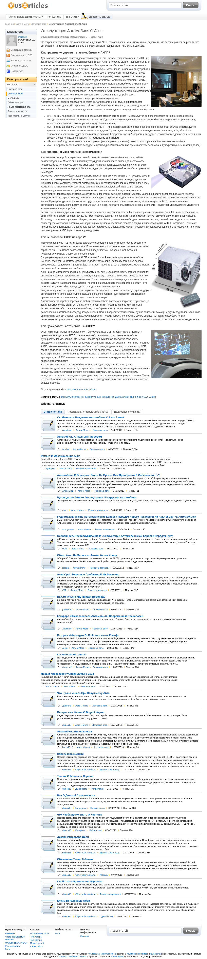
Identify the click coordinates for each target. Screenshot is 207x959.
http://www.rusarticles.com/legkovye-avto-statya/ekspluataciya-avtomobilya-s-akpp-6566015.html (108, 397)
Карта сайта (36, 946)
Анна (65, 648)
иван (64, 510)
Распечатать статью (21, 60)
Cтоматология (97, 808)
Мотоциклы (13, 98)
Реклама (84, 936)
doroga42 (67, 667)
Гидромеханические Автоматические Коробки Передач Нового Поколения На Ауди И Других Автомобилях (126, 516)
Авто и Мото (22, 24)
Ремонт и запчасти (86, 468)
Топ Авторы (54, 16)
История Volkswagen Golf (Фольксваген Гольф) (88, 635)
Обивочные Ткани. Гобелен (75, 859)
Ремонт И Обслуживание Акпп (60, 456)
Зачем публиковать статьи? (26, 16)
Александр (67, 491)
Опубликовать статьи (16, 943)
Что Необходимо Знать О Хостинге (79, 814)
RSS (57, 933)
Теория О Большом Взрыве (75, 776)
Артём (65, 449)
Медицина (80, 808)
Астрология (98, 789)
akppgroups (68, 529)
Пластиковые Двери (70, 753)
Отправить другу (19, 65)
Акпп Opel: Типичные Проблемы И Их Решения (87, 574)
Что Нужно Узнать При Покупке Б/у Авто (83, 693)
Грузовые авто (15, 89)
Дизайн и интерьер (109, 769)
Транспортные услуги (19, 116)
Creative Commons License (72, 956)
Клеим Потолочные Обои (73, 900)
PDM (64, 548)
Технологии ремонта (110, 894)
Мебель (104, 875)
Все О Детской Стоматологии (76, 795)
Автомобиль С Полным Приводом (79, 436)
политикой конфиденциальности (144, 954)
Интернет (80, 830)
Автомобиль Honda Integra (74, 731)
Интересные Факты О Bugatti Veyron (81, 712)
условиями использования (102, 954)
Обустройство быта (85, 769)
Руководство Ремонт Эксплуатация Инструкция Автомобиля (96, 497)
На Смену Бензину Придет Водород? (81, 596)
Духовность (81, 789)
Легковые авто (38, 24)
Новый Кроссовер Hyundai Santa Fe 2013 (67, 673)
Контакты (10, 933)
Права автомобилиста (19, 107)
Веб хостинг (95, 830)
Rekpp (65, 568)
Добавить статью (99, 16)
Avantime (67, 430)
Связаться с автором (22, 50)
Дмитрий (50, 468)
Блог (7, 949)
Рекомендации (12, 946)
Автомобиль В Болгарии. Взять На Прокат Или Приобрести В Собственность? (108, 475)
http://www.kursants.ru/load (81, 389)
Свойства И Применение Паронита (79, 881)
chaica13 (66, 725)
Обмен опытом (15, 102)
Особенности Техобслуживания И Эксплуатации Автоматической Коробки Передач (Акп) (115, 536)
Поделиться (17, 71)
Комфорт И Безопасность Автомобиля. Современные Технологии (100, 616)
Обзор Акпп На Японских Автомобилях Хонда (87, 555)
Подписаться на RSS (22, 55)
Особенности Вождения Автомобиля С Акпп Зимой (90, 417)
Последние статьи (39, 933)
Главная (9, 24)
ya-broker (67, 609)
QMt (64, 590)
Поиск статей (37, 943)
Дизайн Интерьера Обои (73, 837)
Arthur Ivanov (52, 686)
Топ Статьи (72, 16)
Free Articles (117, 956)
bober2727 (67, 747)
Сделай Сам (106, 916)
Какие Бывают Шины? (72, 654)
